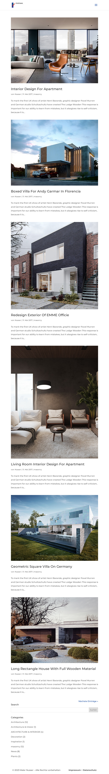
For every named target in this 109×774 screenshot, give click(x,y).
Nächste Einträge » (88, 701)
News (14, 751)
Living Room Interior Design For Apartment (47, 464)
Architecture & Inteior (22, 727)
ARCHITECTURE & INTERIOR (25, 732)
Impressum (75, 770)
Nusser (18, 94)
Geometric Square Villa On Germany (41, 566)
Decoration (16, 737)
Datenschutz (90, 770)
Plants (14, 756)
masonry (38, 94)
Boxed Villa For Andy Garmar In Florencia (46, 191)
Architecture (17, 722)
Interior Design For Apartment (36, 89)
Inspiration (16, 741)
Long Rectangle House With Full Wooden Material (53, 669)
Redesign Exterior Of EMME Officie (40, 315)
